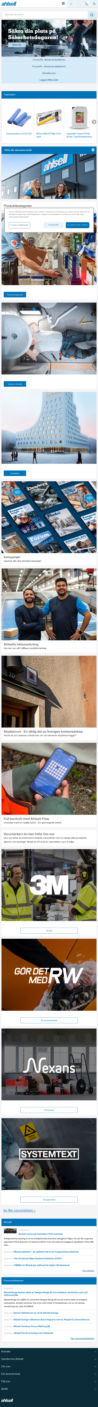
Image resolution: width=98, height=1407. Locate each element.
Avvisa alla (53, 225)
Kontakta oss (49, 73)
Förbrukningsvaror (15, 295)
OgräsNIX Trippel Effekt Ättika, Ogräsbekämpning (79, 135)
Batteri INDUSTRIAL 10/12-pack (49, 135)
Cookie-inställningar (19, 225)
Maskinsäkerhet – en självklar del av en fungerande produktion (46, 1252)
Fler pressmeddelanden (82, 1339)
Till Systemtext (49, 1200)
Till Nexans (49, 1110)
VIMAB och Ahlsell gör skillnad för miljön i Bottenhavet (42, 1265)
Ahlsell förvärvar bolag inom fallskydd (33, 1333)
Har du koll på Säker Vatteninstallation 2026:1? (38, 1259)
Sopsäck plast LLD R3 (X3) (19, 134)
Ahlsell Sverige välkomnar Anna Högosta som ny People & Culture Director (51, 1320)
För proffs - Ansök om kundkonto (49, 60)
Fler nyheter (88, 1271)
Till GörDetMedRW (49, 1020)
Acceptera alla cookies (77, 225)
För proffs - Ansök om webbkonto (49, 67)
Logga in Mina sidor (49, 80)
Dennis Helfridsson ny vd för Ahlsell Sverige (36, 1313)
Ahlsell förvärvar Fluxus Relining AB (32, 1327)
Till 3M (49, 931)
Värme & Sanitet (15, 384)
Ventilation (15, 473)
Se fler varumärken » (19, 1210)
